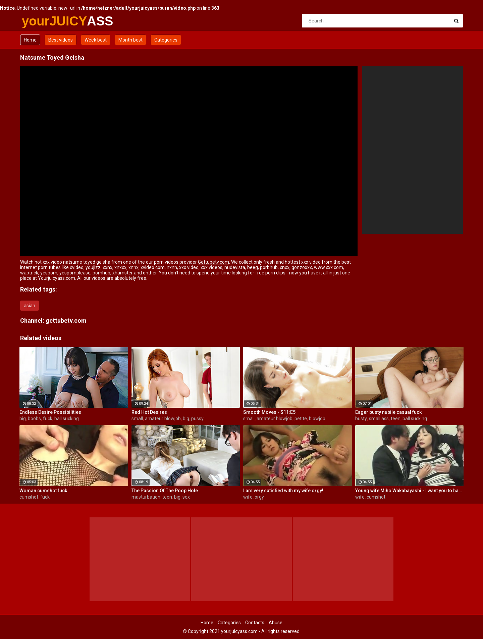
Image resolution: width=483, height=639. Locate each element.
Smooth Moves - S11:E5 (269, 412)
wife (248, 497)
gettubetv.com (66, 320)
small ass (379, 418)
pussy (197, 418)
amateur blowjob (163, 418)
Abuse (275, 622)
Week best (96, 40)
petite (300, 418)
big (22, 418)
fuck (47, 418)
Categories (165, 40)
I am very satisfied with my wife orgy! (283, 490)
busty (361, 418)
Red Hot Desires (149, 412)
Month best (130, 40)
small (137, 418)
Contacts (254, 622)
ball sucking (66, 418)
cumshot (28, 497)
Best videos (60, 40)
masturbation (145, 497)
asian (29, 305)
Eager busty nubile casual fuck (388, 412)
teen (395, 418)
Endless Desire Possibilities (50, 412)
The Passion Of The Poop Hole (164, 490)
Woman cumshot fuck (43, 490)
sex (186, 497)
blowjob (317, 418)
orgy (259, 497)
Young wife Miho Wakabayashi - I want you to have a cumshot (409, 490)
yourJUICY (39, 21)
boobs (34, 418)
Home (30, 40)
